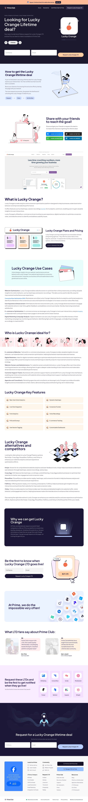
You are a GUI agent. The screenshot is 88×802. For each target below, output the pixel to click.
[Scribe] (66, 678)
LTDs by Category (33, 777)
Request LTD (46, 777)
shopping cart (9, 316)
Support (59, 785)
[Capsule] (66, 692)
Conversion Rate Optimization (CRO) (17, 298)
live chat (44, 209)
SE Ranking (43, 683)
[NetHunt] (55, 692)
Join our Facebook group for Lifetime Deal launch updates (13, 781)
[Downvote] (20, 42)
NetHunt (55, 697)
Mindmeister (78, 683)
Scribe (66, 683)
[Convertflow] (55, 678)
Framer (43, 697)
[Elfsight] (78, 692)
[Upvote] (5, 42)
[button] (54, 134)
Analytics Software (13, 15)
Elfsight (78, 697)
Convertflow (55, 683)
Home (5, 15)
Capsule (67, 697)
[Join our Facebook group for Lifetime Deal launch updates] (13, 772)
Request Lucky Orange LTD (65, 53)
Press (58, 790)
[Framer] (43, 692)
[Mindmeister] (78, 678)
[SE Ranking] (43, 678)
